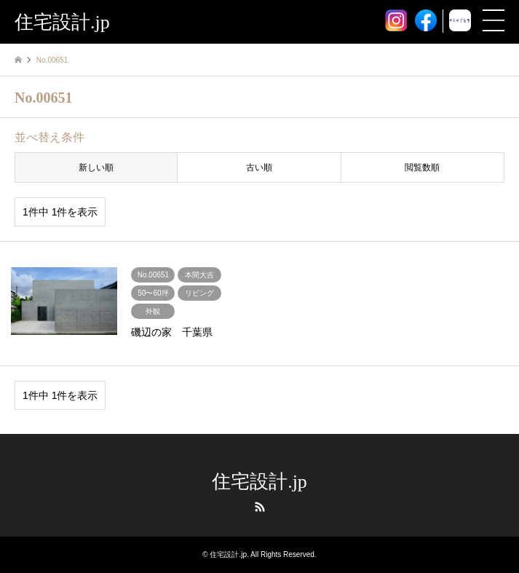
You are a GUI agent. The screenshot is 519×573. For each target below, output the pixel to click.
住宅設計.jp (259, 481)
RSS (260, 507)
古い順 (259, 167)
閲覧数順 (422, 167)
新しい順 (96, 167)
